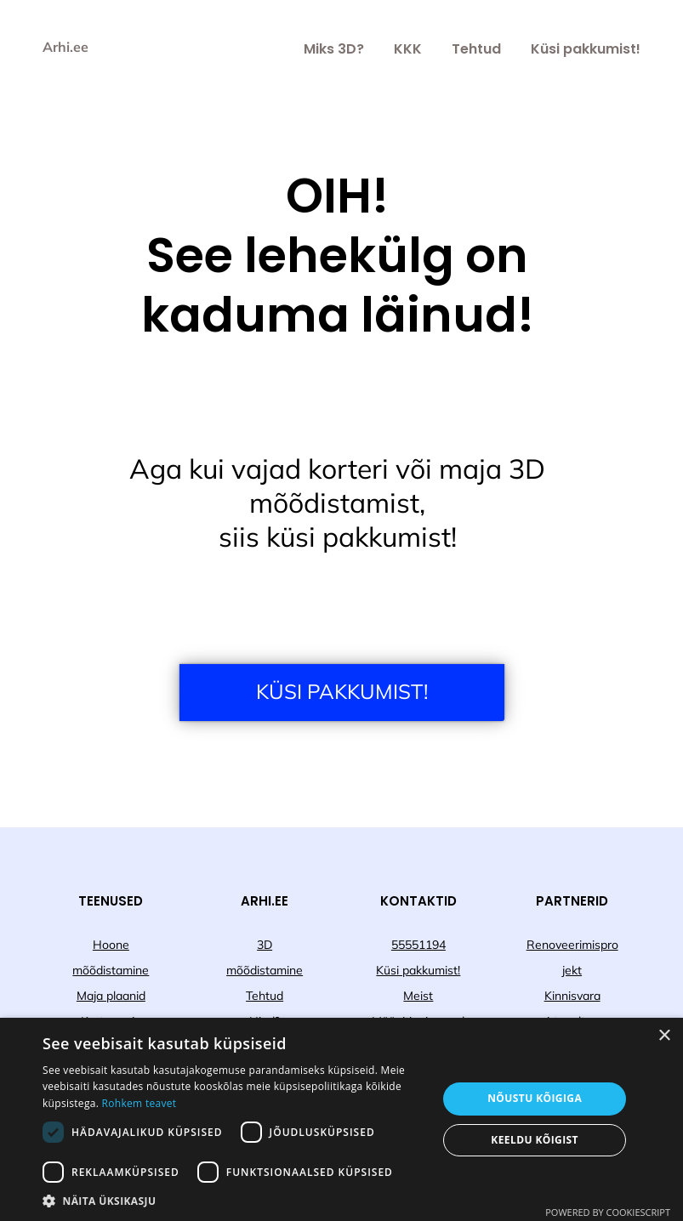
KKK (408, 49)
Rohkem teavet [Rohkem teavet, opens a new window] (139, 1103)
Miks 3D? (334, 49)
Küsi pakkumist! (585, 49)
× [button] (663, 1036)
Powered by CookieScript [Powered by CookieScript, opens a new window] (607, 1212)
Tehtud (476, 49)
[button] (234, 1200)
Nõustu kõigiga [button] (534, 1098)
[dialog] (341, 1119)
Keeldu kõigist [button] (534, 1140)
